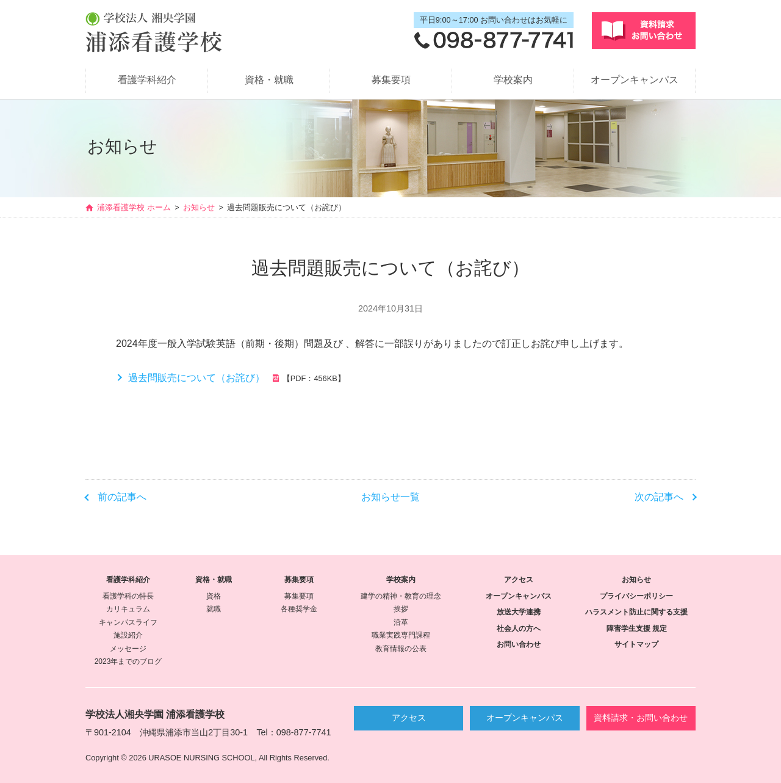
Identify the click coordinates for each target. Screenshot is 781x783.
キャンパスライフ (128, 622)
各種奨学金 (299, 609)
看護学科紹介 (147, 80)
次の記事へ (659, 497)
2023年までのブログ (128, 661)
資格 (213, 596)
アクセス (518, 579)
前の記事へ (122, 497)
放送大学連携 (519, 612)
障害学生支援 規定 (636, 628)
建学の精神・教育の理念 (401, 596)
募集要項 (391, 80)
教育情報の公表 (400, 648)
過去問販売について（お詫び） (196, 378)
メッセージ (128, 648)
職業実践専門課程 (401, 635)
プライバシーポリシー (636, 596)
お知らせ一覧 (390, 497)
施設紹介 (128, 635)
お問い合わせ (519, 644)
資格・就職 (269, 80)
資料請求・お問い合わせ (641, 718)
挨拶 (401, 609)
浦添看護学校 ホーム (134, 208)
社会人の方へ (519, 628)
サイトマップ (636, 644)
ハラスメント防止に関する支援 (636, 612)
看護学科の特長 (128, 596)
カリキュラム (128, 609)
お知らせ (199, 208)
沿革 (401, 622)
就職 (213, 609)
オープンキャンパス (634, 80)
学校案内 (513, 80)
